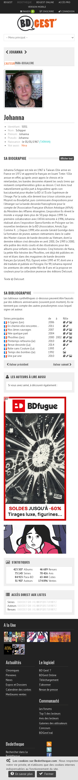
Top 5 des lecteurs (50, 713)
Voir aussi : (14, 145)
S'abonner (45, 684)
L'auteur (9, 63)
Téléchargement (48, 680)
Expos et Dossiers (16, 684)
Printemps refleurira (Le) (21, 341)
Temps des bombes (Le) (21, 352)
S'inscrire (47, 11)
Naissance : (14, 142)
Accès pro (64, 2)
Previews (11, 675)
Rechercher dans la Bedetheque (17, 753)
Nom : (11, 130)
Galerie (29, 63)
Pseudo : (13, 138)
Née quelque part (18, 333)
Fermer (46, 774)
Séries (27, 573)
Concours (44, 728)
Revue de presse (48, 689)
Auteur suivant (62, 364)
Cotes (52, 577)
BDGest (8, 2)
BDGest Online (45, 2)
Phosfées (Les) (16, 337)
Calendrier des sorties (18, 689)
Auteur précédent (17, 364)
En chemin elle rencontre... (23, 326)
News (9, 680)
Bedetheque (24, 2)
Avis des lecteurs (49, 718)
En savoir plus (22, 774)
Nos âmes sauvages (19, 329)
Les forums (45, 709)
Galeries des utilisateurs (53, 723)
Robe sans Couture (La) (21, 348)
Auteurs (28, 581)
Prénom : (13, 134)
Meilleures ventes (16, 694)
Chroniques (12, 670)
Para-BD (20, 63)
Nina (24, 145)
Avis (51, 573)
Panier (27, 11)
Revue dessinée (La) (19, 345)
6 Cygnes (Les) (16, 322)
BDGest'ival (46, 733)
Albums (28, 569)
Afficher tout (67, 158)
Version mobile (37, 6)
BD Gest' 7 (45, 670)
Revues (53, 569)
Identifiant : (14, 126)
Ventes (52, 581)
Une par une (15, 356)
